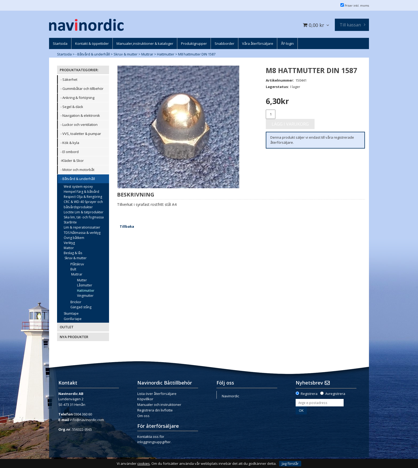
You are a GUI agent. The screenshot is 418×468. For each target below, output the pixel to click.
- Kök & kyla (70, 142)
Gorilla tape (73, 319)
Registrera (309, 393)
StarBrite (70, 222)
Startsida (64, 54)
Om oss (143, 415)
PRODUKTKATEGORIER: (79, 69)
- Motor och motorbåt (77, 169)
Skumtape (71, 313)
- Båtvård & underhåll (92, 54)
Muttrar (147, 54)
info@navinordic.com (87, 419)
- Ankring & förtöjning (77, 97)
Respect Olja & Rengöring (83, 196)
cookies (143, 463)
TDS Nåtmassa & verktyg (82, 232)
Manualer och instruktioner (159, 404)
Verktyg (69, 243)
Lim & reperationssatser (82, 227)
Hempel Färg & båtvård (81, 191)
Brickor (75, 302)
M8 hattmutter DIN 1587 (196, 54)
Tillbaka (127, 226)
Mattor (69, 248)
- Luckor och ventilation (79, 124)
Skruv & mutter (126, 54)
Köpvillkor (145, 399)
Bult (73, 269)
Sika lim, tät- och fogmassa (84, 217)
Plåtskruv (77, 264)
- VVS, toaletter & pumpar (81, 133)
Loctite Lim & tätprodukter (83, 212)
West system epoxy (78, 186)
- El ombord (70, 151)
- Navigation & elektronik (80, 115)
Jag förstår (290, 463)
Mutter (82, 280)
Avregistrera (335, 393)
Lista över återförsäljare (156, 393)
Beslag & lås (73, 253)
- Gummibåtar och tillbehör (82, 88)
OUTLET (67, 327)
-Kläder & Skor (72, 160)
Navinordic (230, 396)
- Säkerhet (69, 79)
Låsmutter (84, 285)
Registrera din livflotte (155, 410)
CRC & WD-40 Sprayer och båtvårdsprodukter (83, 204)
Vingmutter (85, 295)
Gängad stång (80, 307)
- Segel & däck (72, 106)
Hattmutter (165, 54)
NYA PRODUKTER (74, 336)
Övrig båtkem (74, 237)
